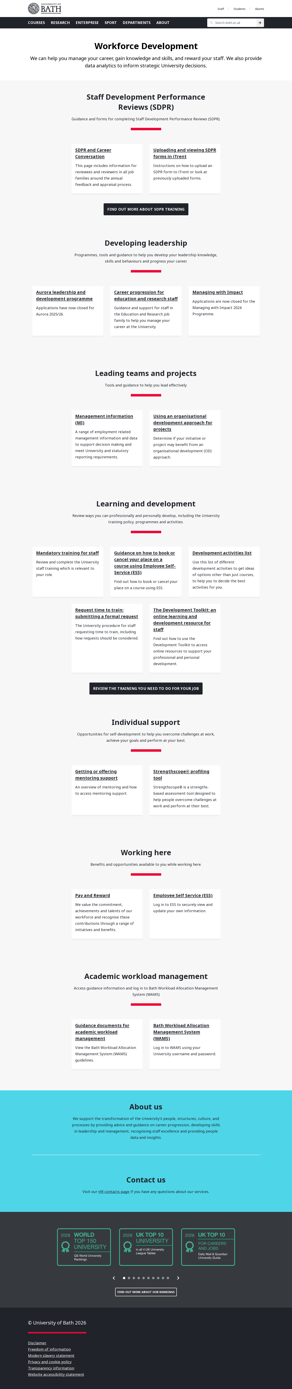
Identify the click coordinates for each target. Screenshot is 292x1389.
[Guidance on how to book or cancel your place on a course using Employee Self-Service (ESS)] (146, 561)
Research (60, 22)
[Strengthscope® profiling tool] (185, 773)
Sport (111, 22)
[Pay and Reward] (107, 894)
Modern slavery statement (51, 1355)
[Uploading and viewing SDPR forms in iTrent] (185, 152)
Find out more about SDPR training (146, 209)
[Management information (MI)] (107, 418)
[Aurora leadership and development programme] (67, 294)
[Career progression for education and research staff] (146, 294)
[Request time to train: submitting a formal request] (107, 612)
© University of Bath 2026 (57, 1322)
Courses (36, 22)
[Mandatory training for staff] (67, 551)
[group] (84, 1247)
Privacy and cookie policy (50, 1361)
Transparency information (51, 1368)
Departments (136, 22)
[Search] (260, 22)
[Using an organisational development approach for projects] (185, 421)
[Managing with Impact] (224, 290)
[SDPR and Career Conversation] (107, 152)
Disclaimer (37, 1343)
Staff (221, 9)
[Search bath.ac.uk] (232, 22)
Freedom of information (49, 1349)
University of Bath (46, 8)
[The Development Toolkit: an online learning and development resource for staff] (185, 618)
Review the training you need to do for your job (146, 688)
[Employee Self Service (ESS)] (185, 894)
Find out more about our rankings (146, 1292)
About (163, 22)
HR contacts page (113, 1191)
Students (240, 9)
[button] (114, 1278)
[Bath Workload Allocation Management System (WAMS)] (185, 1030)
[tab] (124, 1278)
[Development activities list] (224, 551)
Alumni (259, 9)
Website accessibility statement (56, 1374)
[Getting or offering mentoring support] (107, 773)
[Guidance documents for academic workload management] (107, 1030)
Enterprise (87, 22)
